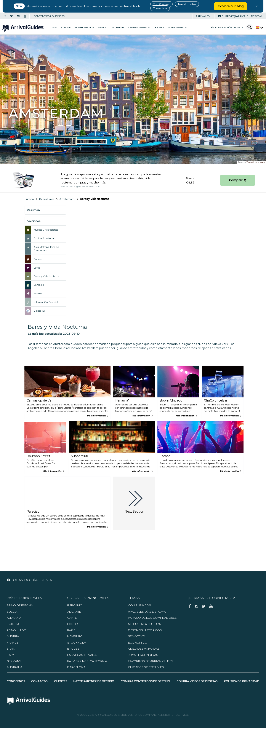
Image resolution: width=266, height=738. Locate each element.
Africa (102, 27)
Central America (139, 27)
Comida (38, 259)
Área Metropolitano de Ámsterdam (46, 248)
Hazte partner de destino (93, 681)
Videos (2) (39, 310)
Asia (54, 27)
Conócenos (16, 681)
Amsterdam (67, 199)
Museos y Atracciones (46, 229)
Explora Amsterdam (45, 238)
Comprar (237, 180)
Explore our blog (231, 6)
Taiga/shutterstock (256, 162)
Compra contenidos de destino (145, 681)
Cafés (37, 267)
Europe (66, 27)
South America (177, 27)
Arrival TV (203, 16)
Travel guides (187, 4)
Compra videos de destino (197, 681)
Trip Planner (161, 4)
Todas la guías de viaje (227, 27)
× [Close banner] (256, 6)
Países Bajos (46, 199)
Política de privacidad (241, 681)
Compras (39, 284)
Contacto (39, 681)
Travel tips (160, 8)
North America (84, 27)
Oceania (159, 27)
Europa (29, 199)
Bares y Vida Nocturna (46, 276)
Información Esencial (46, 302)
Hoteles (38, 293)
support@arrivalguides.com (240, 16)
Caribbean (117, 27)
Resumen (33, 210)
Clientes (60, 681)
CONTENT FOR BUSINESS (49, 16)
